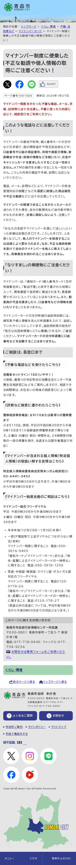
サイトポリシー (37, 727)
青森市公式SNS (61, 858)
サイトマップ (58, 727)
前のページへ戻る (24, 681)
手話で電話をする (17, 733)
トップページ (28, 26)
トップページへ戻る (55, 681)
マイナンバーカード (30, 31)
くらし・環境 (48, 26)
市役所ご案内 (14, 727)
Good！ (52, 84)
